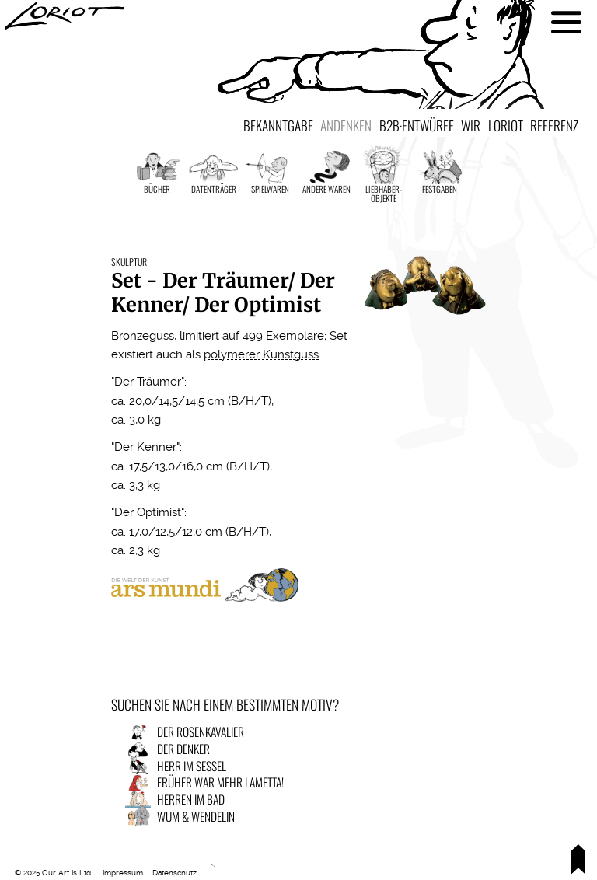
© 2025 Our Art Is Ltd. (54, 873)
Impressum (123, 873)
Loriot (505, 125)
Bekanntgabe (278, 125)
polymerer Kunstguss (261, 354)
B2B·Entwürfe (416, 125)
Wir (470, 125)
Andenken (346, 125)
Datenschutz (174, 873)
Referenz (554, 125)
